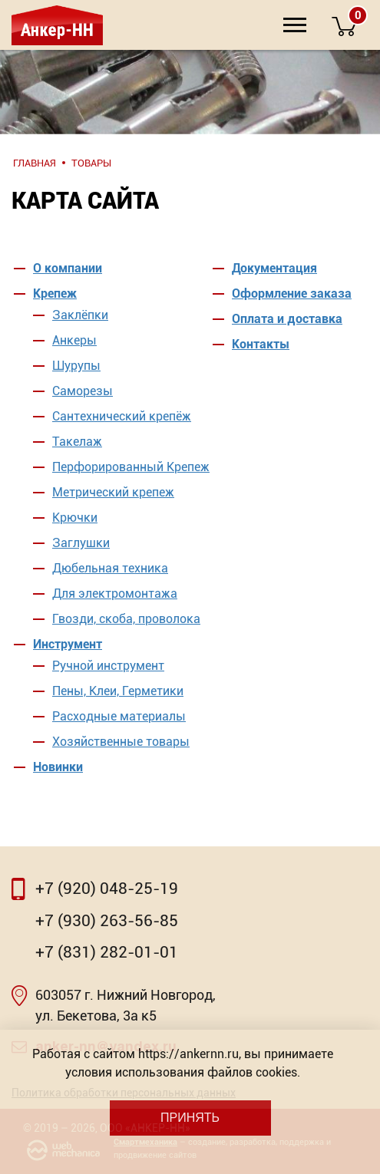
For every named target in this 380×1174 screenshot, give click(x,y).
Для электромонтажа (114, 593)
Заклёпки (80, 315)
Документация (274, 268)
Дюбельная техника (110, 568)
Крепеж (55, 293)
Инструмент (67, 644)
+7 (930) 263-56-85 (106, 921)
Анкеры (74, 340)
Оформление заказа (292, 293)
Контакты (260, 344)
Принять (190, 1117)
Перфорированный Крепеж (131, 467)
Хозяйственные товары (121, 741)
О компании (67, 268)
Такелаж (77, 441)
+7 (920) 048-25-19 (106, 888)
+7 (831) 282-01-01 (106, 952)
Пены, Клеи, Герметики (117, 691)
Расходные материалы (119, 716)
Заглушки (81, 543)
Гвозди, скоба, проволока (126, 619)
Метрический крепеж (113, 492)
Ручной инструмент (108, 665)
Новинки (58, 767)
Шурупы (76, 365)
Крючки (74, 517)
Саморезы (82, 391)
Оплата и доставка (287, 319)
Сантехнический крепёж (121, 416)
